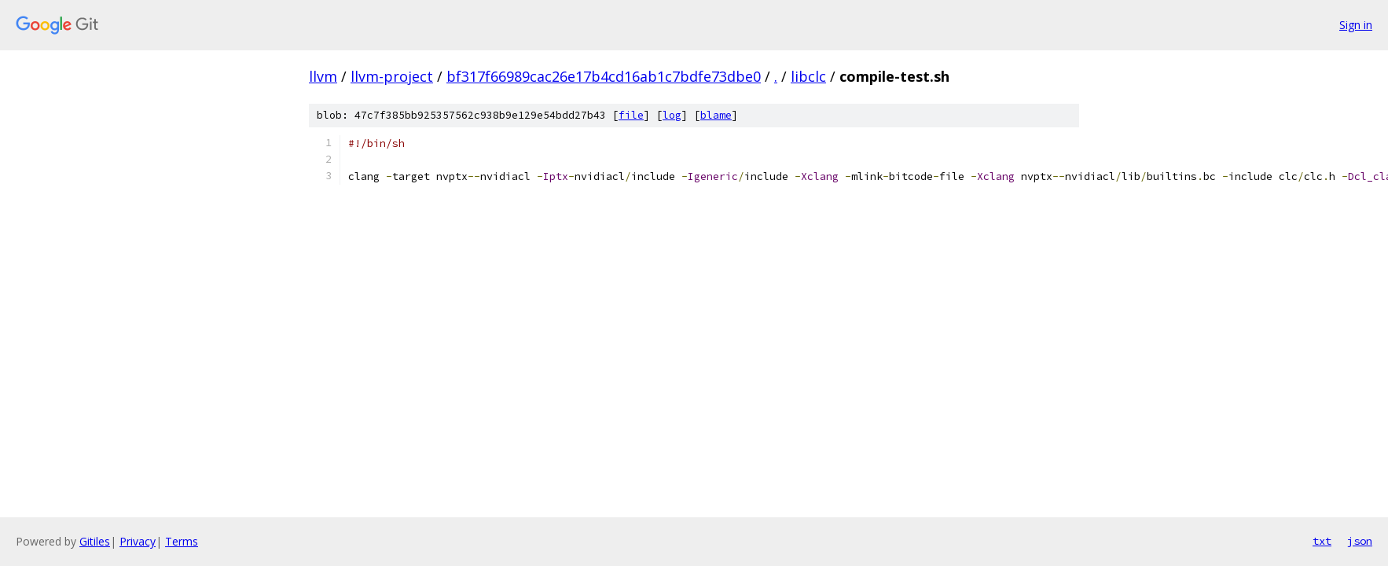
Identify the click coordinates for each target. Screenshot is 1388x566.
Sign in (1355, 24)
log (672, 115)
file (631, 115)
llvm (323, 76)
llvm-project (392, 76)
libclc (808, 76)
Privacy (137, 541)
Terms (181, 541)
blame (716, 115)
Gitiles (94, 541)
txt (1322, 541)
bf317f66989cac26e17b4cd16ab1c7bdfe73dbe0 (603, 76)
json (1359, 541)
